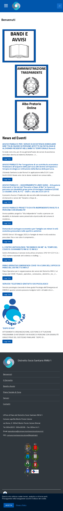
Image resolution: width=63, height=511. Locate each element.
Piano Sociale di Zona (12, 392)
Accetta (9, 505)
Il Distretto (8, 380)
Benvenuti (7, 374)
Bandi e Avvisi (9, 386)
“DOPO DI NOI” (8, 328)
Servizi (6, 398)
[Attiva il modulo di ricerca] (59, 5)
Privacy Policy (21, 505)
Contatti (6, 403)
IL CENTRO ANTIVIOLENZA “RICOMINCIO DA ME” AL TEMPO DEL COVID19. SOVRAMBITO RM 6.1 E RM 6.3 (30, 248)
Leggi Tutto (7, 159)
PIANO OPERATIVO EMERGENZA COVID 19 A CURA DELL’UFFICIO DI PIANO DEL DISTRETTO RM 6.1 (31, 266)
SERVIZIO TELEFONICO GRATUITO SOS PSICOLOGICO (25, 283)
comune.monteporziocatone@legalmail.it (22, 435)
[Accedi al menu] (6, 5)
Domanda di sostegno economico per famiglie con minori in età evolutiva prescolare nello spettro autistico (30, 229)
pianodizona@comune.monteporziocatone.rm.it (25, 431)
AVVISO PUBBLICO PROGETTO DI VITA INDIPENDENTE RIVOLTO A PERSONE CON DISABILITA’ (30, 208)
